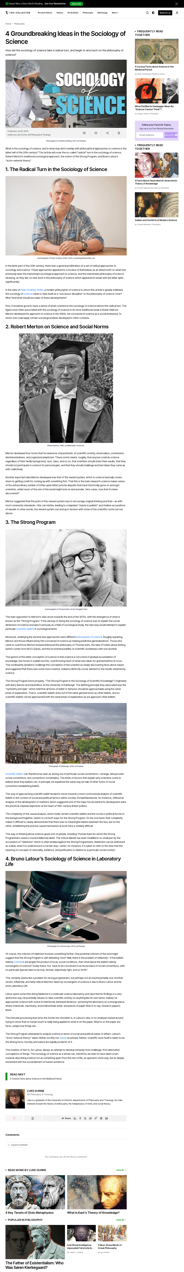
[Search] (147, 12)
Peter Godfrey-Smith (32, 289)
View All (121, 1170)
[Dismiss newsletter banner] (177, 4)
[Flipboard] (101, 1118)
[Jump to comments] (84, 133)
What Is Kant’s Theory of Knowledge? (93, 1212)
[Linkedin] (75, 1118)
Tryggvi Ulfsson (143, 113)
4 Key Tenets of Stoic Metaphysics (29, 1212)
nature (63, 1037)
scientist (18, 961)
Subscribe (76, 4)
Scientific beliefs (14, 773)
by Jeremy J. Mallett (75, 1252)
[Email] (106, 1118)
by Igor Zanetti (103, 1252)
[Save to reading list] (96, 133)
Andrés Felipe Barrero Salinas (148, 188)
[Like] (14, 1118)
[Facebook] (80, 1118)
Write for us (165, 13)
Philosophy (19, 23)
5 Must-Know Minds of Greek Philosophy (110, 1246)
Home (8, 23)
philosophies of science (89, 637)
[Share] (107, 133)
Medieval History (158, 74)
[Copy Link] (95, 1118)
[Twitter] (85, 1118)
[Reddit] (90, 1118)
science (28, 293)
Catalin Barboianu (144, 224)
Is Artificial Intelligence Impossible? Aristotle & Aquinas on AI (79, 1247)
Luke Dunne (22, 135)
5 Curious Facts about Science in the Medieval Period (36, 1078)
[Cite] (118, 133)
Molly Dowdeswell (144, 74)
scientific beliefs (25, 628)
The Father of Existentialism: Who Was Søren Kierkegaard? (34, 1265)
